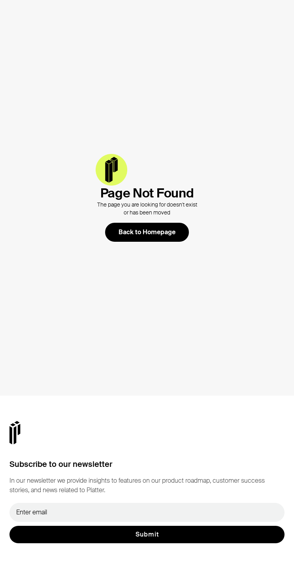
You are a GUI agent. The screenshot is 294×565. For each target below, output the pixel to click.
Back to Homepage (147, 232)
